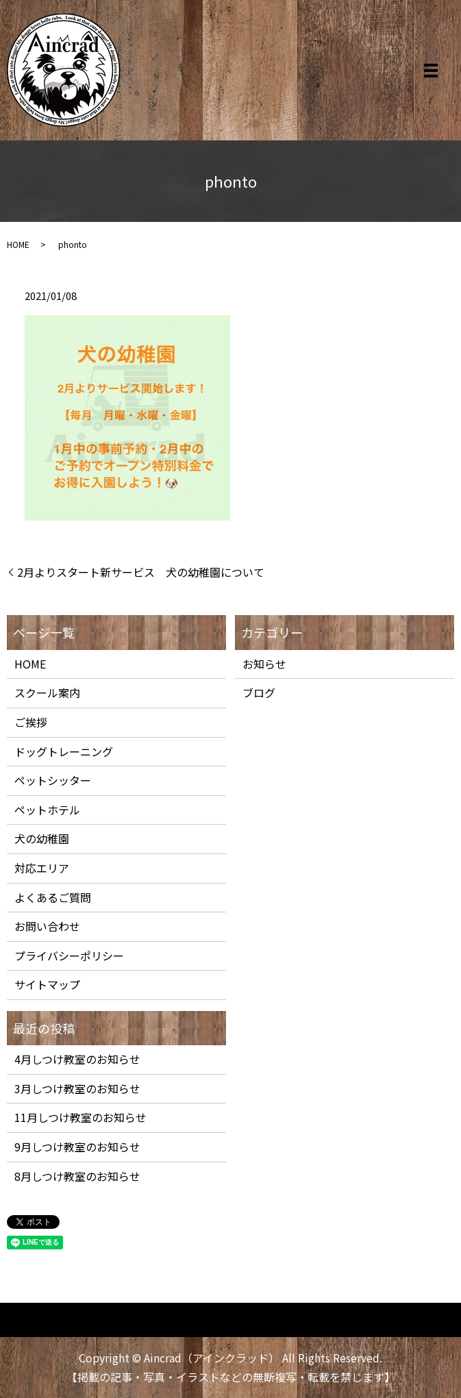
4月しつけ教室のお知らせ (77, 1059)
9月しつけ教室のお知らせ (77, 1146)
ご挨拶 (30, 722)
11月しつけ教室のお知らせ (80, 1117)
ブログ (258, 692)
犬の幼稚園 (41, 838)
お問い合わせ (47, 926)
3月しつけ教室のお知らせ (77, 1088)
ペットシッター (52, 780)
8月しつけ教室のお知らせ (77, 1176)
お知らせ (264, 664)
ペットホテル (47, 809)
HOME (18, 244)
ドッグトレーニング (63, 751)
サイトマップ (47, 984)
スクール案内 (47, 692)
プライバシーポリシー (69, 955)
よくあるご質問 (52, 897)
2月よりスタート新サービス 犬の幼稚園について (140, 571)
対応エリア (41, 868)
